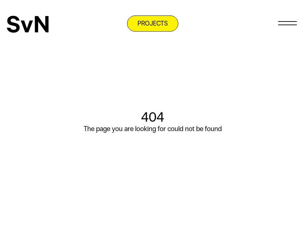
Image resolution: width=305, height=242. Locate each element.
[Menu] (287, 23)
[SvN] (28, 24)
